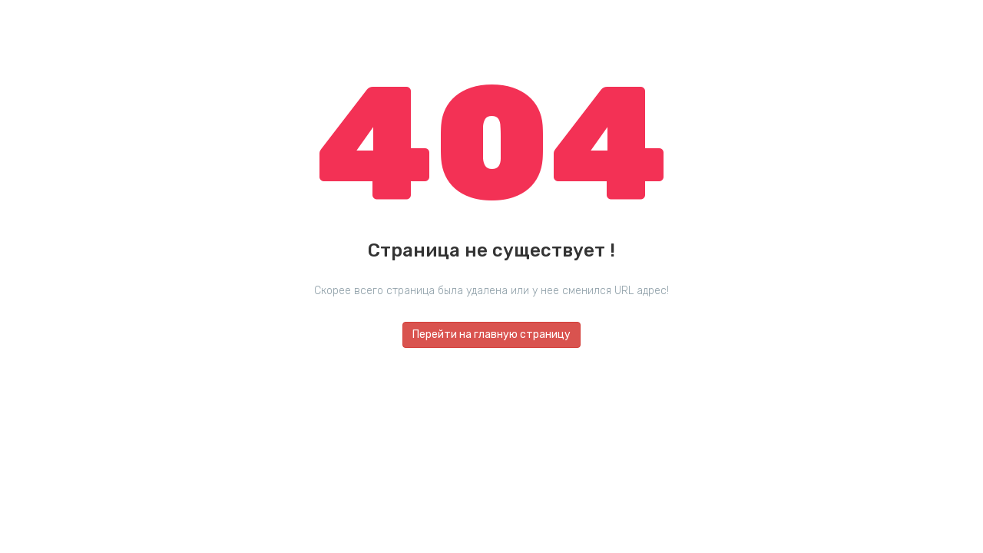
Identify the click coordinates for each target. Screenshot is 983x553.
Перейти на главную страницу (491, 334)
